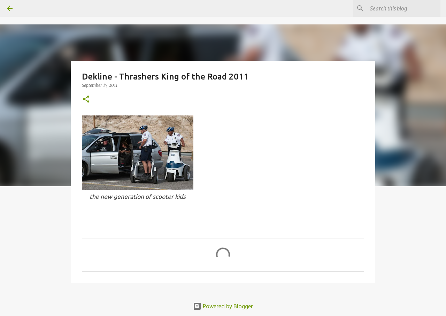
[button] (86, 99)
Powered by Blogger (223, 306)
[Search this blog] (403, 8)
